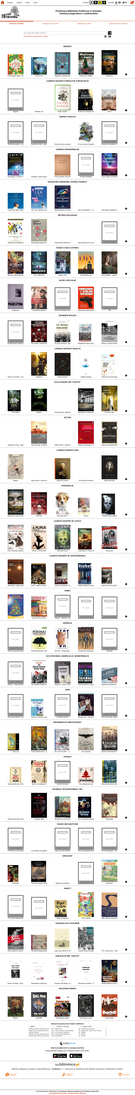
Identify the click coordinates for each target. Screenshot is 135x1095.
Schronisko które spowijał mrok (62, 1034)
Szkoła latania (58, 1028)
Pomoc (27, 2)
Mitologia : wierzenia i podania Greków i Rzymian (40, 1028)
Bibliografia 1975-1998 (50, 23)
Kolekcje (45, 36)
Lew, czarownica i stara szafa (62, 1032)
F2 (125, 2)
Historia (19, 2)
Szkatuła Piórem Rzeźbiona (118, 23)
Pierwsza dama (58, 1035)
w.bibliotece (57, 1069)
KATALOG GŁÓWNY (16, 23)
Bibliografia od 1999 (84, 23)
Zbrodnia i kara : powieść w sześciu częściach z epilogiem (42, 1035)
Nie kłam (83, 1035)
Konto (35, 2)
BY (104, 2)
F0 (116, 2)
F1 (120, 2)
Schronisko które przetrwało (87, 1028)
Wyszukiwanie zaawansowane (33, 36)
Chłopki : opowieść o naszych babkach (64, 1030)
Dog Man (83, 1032)
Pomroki (83, 1034)
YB (100, 2)
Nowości (10, 2)
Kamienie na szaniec (34, 1032)
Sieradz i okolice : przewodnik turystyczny (39, 1030)
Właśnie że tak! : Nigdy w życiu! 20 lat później (92, 1030)
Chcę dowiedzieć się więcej (58, 1093)
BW (95, 2)
